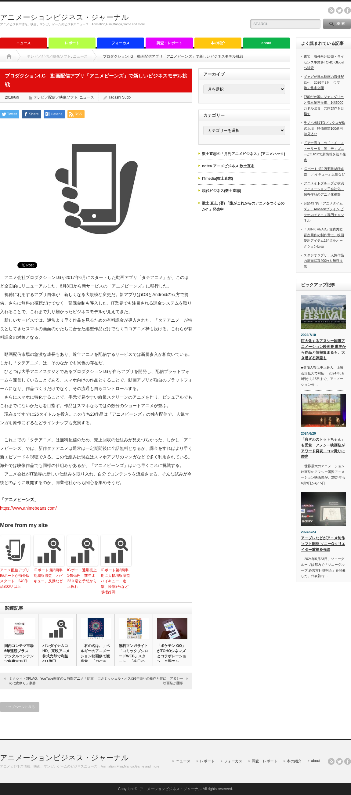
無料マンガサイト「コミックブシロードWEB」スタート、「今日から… (133, 656)
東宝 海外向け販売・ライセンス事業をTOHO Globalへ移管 (324, 62)
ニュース (23, 43)
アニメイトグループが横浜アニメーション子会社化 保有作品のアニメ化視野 (324, 188)
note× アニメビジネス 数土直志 (228, 166)
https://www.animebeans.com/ (28, 508)
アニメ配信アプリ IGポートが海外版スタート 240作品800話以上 (15, 578)
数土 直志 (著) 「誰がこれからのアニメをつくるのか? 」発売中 (243, 206)
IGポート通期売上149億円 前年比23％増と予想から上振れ (82, 578)
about (267, 43)
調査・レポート (169, 43)
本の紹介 (218, 43)
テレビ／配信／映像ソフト (49, 56)
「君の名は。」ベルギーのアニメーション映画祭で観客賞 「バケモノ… (95, 656)
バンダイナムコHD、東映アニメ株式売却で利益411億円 (56, 653)
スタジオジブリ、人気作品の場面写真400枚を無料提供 (324, 260)
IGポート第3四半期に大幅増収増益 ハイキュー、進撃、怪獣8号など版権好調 (116, 581)
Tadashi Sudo (119, 97)
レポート (72, 43)
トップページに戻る (20, 707)
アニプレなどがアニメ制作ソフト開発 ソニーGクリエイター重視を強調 (323, 543)
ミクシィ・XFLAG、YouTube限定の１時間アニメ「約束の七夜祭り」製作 (51, 681)
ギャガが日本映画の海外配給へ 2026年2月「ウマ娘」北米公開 (324, 82)
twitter (339, 10)
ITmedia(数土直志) (217, 178)
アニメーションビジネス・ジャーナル (64, 17)
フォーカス (120, 43)
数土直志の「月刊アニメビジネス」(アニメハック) (243, 154)
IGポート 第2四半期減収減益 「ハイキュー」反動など (49, 575)
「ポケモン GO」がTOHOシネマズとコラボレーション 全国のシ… (171, 653)
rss (331, 10)
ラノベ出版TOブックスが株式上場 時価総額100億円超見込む (324, 128)
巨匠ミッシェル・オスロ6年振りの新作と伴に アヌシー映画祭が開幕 (140, 681)
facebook (347, 10)
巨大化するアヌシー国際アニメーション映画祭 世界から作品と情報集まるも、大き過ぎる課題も (323, 349)
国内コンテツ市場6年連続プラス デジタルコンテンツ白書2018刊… (19, 653)
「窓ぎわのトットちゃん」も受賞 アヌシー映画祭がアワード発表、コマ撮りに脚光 (323, 448)
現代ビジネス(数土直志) (221, 191)
